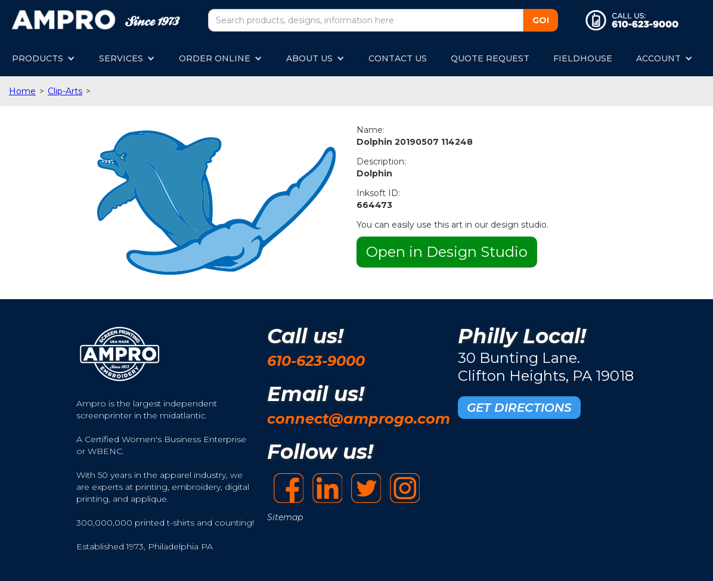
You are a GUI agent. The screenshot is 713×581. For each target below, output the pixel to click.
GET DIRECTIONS (519, 407)
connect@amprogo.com (358, 418)
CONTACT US (397, 58)
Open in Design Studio (447, 251)
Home (22, 91)
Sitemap (285, 517)
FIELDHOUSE (582, 58)
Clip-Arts (65, 91)
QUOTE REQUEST (490, 58)
